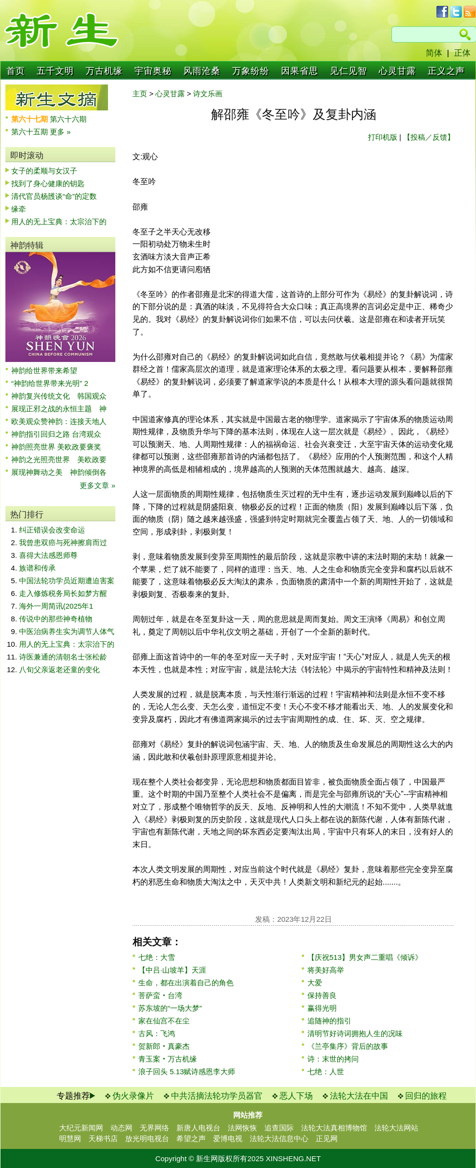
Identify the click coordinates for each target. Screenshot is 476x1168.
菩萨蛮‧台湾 (160, 995)
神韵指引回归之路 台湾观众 (56, 434)
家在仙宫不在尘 (164, 1021)
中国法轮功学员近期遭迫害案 (66, 580)
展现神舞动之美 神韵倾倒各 (59, 472)
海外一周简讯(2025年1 (56, 606)
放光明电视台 (147, 1138)
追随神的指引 (329, 1021)
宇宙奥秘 (153, 71)
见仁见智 (348, 71)
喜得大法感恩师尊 (48, 555)
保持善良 (322, 995)
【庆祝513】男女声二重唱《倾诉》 (364, 957)
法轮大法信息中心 (279, 1138)
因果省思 (299, 71)
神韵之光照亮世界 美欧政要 (59, 459)
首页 (15, 71)
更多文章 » (97, 485)
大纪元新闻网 (81, 1128)
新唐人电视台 (198, 1128)
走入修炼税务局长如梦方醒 (63, 593)
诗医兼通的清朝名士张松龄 (63, 657)
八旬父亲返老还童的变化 (59, 669)
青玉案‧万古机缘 (167, 1059)
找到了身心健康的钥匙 (48, 183)
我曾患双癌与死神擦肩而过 (63, 542)
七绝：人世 (325, 1071)
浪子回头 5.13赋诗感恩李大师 (186, 1071)
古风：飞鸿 (156, 1033)
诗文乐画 (207, 93)
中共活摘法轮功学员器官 (216, 1096)
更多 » (60, 131)
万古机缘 (104, 71)
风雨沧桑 (201, 71)
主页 (139, 93)
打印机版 (382, 137)
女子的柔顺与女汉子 (44, 171)
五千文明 (55, 71)
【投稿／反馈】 (428, 137)
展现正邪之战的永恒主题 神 (59, 408)
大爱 (314, 982)
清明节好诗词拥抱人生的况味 (355, 1033)
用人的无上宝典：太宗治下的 (59, 221)
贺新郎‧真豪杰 (164, 1046)
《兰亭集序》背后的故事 (347, 1046)
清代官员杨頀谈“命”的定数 (54, 196)
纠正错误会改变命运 (52, 530)
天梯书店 (103, 1138)
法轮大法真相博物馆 (334, 1128)
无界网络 (154, 1128)
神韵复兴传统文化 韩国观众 (59, 396)
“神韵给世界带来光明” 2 (49, 383)
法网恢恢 (242, 1128)
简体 (434, 53)
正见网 (327, 1138)
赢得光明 (322, 1008)
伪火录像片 (133, 1096)
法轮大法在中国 (359, 1096)
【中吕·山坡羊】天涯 (172, 970)
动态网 (121, 1128)
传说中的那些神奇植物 (55, 619)
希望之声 (191, 1138)
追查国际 (279, 1128)
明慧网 (70, 1138)
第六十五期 (30, 131)
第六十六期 (68, 119)
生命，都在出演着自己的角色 (186, 982)
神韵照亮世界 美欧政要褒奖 (56, 447)
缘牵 (18, 209)
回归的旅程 (426, 1096)
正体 (462, 53)
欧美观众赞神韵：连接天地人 (59, 421)
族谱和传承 (37, 568)
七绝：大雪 (156, 957)
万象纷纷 (250, 71)
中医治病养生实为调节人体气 (66, 631)
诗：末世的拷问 (333, 1059)
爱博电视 (227, 1138)
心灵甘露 (397, 71)
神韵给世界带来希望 (44, 370)
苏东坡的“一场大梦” (170, 1008)
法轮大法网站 (396, 1128)
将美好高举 (325, 970)
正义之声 (446, 71)
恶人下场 (296, 1096)
